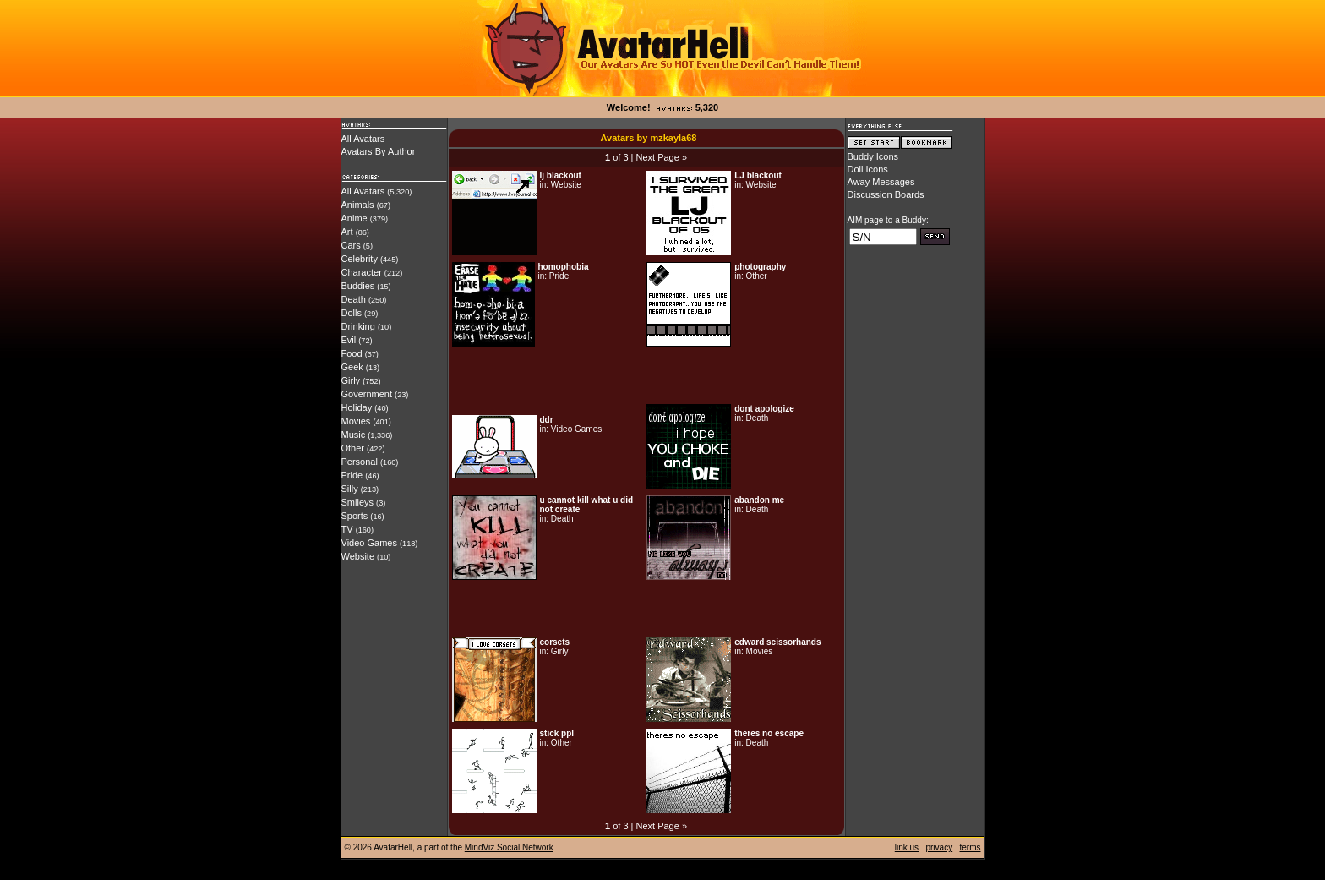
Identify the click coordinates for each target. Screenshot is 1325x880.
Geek (352, 367)
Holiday (357, 407)
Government (367, 394)
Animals (357, 205)
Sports (354, 516)
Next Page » (661, 157)
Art (347, 232)
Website (358, 556)
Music (353, 434)
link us (907, 847)
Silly (349, 489)
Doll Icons (868, 169)
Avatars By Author (378, 151)
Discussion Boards (886, 194)
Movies (356, 421)
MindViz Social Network (509, 847)
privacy (938, 847)
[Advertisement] (646, 375)
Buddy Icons (873, 156)
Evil (349, 340)
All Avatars (363, 139)
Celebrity (359, 259)
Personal (359, 461)
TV (347, 529)
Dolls (351, 313)
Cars (351, 245)
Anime (354, 218)
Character (361, 272)
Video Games (369, 543)
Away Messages (881, 182)
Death (353, 299)
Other (353, 448)
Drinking (358, 326)
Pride (352, 475)
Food (352, 353)
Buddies (358, 286)
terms (970, 847)
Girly (351, 380)
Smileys (357, 502)
